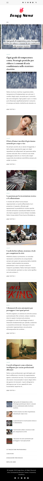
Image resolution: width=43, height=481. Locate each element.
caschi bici (10, 453)
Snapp (21, 38)
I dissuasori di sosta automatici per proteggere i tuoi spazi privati (19, 309)
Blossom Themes (24, 472)
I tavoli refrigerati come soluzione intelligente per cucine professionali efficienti (20, 367)
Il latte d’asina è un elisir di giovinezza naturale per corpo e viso (20, 142)
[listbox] (21, 36)
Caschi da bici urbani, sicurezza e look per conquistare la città (21, 252)
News (8, 193)
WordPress (21, 474)
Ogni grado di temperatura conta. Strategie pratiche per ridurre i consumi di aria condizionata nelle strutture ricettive (21, 43)
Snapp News (21, 15)
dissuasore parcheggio (14, 458)
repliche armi (11, 462)
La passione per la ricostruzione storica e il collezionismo (21, 197)
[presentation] (1, 37)
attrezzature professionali (16, 449)
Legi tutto (10, 109)
